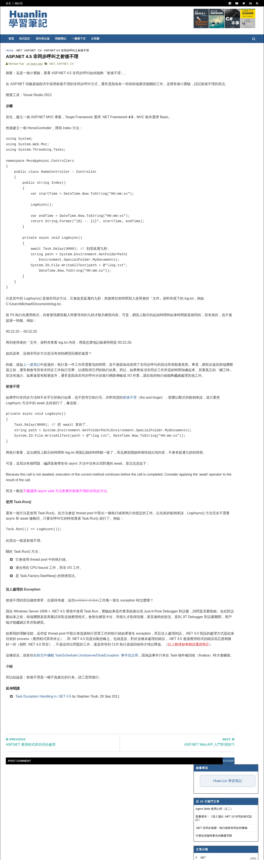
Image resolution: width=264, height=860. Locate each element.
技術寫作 (182, 215)
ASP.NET (53, 50)
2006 (180, 528)
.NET (42, 50)
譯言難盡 (182, 183)
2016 (180, 356)
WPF (180, 257)
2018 (180, 345)
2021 (180, 330)
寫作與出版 (66, 38)
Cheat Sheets (188, 489)
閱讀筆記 (83, 38)
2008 (180, 518)
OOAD (181, 231)
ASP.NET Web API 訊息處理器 (199, 437)
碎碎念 (181, 205)
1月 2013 (186, 433)
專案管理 (182, 273)
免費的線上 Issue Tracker (195, 453)
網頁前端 (182, 226)
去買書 (118, 38)
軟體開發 (182, 189)
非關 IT (181, 284)
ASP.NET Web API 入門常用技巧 (200, 468)
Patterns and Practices (194, 168)
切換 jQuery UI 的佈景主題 (196, 484)
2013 (180, 371)
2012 (180, 497)
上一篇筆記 (54, 381)
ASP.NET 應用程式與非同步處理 (200, 479)
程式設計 (47, 38)
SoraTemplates (51, 853)
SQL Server (185, 252)
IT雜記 (181, 178)
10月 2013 (187, 386)
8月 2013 (186, 397)
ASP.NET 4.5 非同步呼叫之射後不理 (202, 474)
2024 (180, 315)
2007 (180, 523)
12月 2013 (187, 376)
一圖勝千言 (102, 38)
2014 (180, 366)
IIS (178, 247)
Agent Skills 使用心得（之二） (192, 92)
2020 (180, 335)
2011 (180, 502)
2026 (180, 304)
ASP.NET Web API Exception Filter (201, 448)
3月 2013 (186, 422)
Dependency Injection (193, 199)
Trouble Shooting (190, 210)
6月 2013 (186, 407)
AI (178, 241)
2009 (180, 513)
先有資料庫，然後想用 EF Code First (203, 443)
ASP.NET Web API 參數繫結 (197, 458)
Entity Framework (190, 236)
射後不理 (153, 425)
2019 (180, 340)
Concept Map (186, 263)
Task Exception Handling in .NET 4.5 (66, 779)
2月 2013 (186, 428)
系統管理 (182, 220)
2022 (180, 325)
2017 (180, 351)
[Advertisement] (107, 801)
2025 (180, 309)
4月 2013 (186, 417)
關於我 (42, 3)
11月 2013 (187, 381)
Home (32, 50)
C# (63, 50)
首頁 (31, 3)
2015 (180, 361)
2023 (180, 320)
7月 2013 (186, 402)
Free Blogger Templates (92, 853)
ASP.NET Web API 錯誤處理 (197, 463)
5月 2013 (186, 412)
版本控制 (182, 194)
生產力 (181, 278)
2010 (180, 508)
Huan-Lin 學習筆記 (204, 65)
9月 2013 (186, 391)
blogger (153, 843)
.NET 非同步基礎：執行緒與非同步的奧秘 (199, 111)
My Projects (186, 268)
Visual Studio (187, 173)
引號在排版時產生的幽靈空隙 (191, 119)
